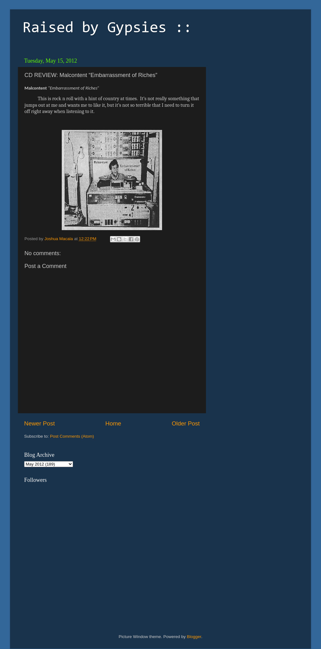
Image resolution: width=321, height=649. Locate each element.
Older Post (186, 423)
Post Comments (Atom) (72, 436)
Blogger (194, 636)
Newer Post (39, 423)
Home (113, 423)
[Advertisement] (253, 94)
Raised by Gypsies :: (107, 28)
